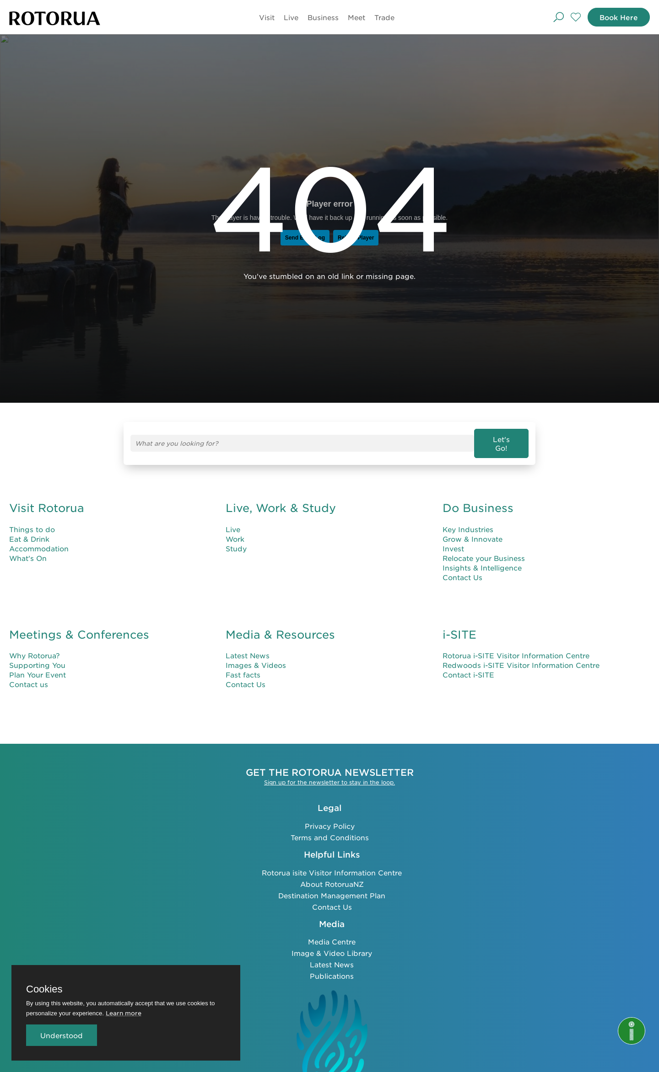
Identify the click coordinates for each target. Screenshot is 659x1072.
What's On (28, 550)
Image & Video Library (332, 945)
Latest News (248, 648)
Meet (354, 17)
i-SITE (459, 626)
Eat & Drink (29, 531)
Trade (383, 17)
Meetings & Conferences (79, 626)
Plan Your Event (37, 667)
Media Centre (332, 933)
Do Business (478, 500)
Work (235, 531)
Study (236, 540)
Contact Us (462, 569)
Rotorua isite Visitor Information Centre (332, 864)
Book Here (616, 17)
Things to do (32, 521)
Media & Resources (280, 626)
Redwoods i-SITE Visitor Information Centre (521, 657)
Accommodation (39, 540)
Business (321, 17)
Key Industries (468, 521)
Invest (453, 540)
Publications (332, 968)
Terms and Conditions (330, 829)
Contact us (28, 676)
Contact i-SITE (468, 667)
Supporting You (37, 657)
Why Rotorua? (34, 648)
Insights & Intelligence (482, 559)
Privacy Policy (330, 818)
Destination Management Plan (331, 887)
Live (289, 17)
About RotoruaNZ (332, 876)
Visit (265, 17)
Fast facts (243, 667)
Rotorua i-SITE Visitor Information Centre (516, 648)
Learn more (123, 1013)
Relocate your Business (484, 550)
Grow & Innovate (472, 531)
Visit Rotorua (46, 500)
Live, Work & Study (281, 500)
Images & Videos (256, 657)
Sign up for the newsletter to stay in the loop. (329, 775)
